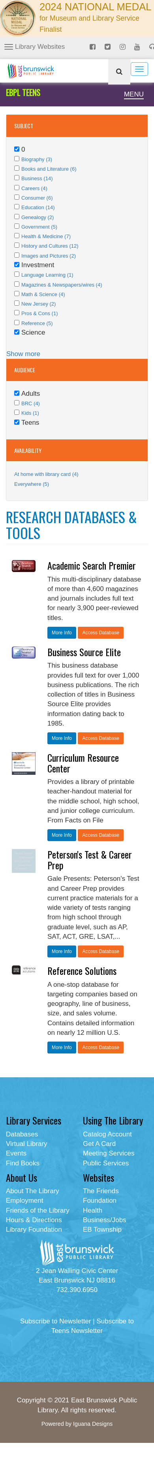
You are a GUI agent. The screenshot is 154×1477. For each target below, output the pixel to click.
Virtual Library (26, 1144)
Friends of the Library (37, 1210)
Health (92, 1210)
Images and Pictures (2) (48, 256)
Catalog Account (107, 1134)
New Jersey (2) (38, 304)
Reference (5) (37, 323)
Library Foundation (34, 1229)
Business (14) (37, 178)
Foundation (99, 1200)
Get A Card (99, 1144)
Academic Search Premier (91, 565)
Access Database (100, 632)
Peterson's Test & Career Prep (89, 859)
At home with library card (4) (46, 474)
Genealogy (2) (37, 217)
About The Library (32, 1191)
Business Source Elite (84, 652)
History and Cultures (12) (50, 246)
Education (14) (38, 207)
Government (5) (39, 227)
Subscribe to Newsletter (55, 1321)
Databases (22, 1134)
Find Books (22, 1163)
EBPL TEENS (23, 92)
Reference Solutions (81, 970)
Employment (24, 1200)
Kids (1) (30, 413)
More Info (62, 632)
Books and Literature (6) (48, 169)
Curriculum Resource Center (83, 762)
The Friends (101, 1191)
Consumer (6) (37, 198)
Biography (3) (36, 159)
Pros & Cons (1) (39, 313)
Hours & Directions (34, 1220)
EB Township (102, 1229)
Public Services (106, 1163)
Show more (23, 354)
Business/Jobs (104, 1220)
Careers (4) (34, 188)
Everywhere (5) (31, 484)
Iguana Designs (93, 1424)
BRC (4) (30, 403)
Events (16, 1153)
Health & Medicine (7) (46, 236)
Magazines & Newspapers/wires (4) (61, 285)
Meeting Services (108, 1153)
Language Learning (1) (47, 275)
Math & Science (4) (43, 294)
